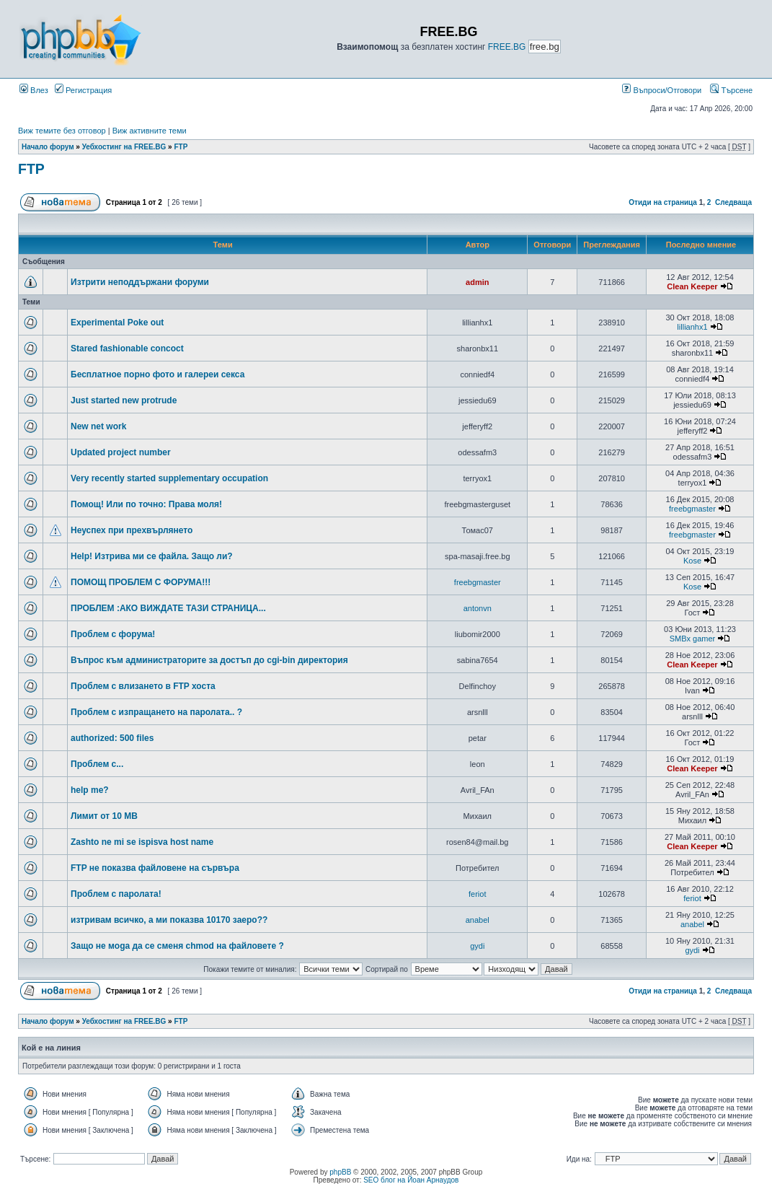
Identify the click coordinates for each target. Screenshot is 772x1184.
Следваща (733, 202)
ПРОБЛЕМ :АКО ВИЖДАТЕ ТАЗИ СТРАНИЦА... (168, 608)
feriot (477, 894)
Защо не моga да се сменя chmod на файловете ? (177, 946)
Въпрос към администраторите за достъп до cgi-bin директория (209, 660)
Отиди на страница (663, 202)
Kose (692, 560)
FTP (180, 147)
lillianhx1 (692, 327)
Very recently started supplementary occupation (169, 478)
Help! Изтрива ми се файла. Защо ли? (152, 556)
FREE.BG (507, 47)
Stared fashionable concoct (127, 348)
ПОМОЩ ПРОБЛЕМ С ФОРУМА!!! (140, 582)
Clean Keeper (692, 286)
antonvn (477, 608)
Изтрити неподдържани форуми (140, 282)
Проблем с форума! (113, 634)
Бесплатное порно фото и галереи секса (157, 374)
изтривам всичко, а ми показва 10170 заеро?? (169, 920)
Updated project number (121, 452)
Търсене (731, 90)
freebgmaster (692, 508)
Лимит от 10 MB (104, 816)
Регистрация (83, 90)
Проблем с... (97, 764)
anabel (477, 920)
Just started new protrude (124, 400)
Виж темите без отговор (62, 130)
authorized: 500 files (112, 738)
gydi (477, 946)
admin (477, 282)
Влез (33, 90)
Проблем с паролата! (116, 894)
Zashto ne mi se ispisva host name (142, 842)
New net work (98, 426)
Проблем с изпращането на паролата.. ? (156, 712)
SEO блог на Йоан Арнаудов (410, 1180)
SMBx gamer (693, 638)
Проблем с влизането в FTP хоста (143, 686)
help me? (90, 790)
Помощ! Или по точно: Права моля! (146, 504)
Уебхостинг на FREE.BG (124, 147)
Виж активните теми (149, 130)
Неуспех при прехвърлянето (131, 530)
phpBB (340, 1172)
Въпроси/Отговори (661, 90)
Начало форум (48, 147)
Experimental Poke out (117, 322)
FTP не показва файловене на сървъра (155, 868)
